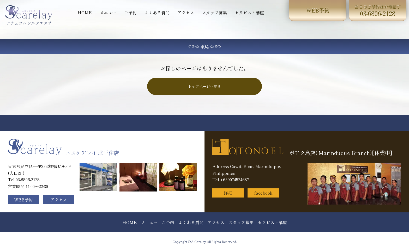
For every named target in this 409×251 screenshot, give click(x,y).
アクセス (185, 12)
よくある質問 (157, 12)
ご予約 (130, 12)
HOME (84, 12)
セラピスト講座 (249, 12)
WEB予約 (317, 10)
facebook (263, 193)
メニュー (108, 12)
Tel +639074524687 (230, 179)
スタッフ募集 (214, 12)
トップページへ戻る (204, 86)
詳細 (228, 193)
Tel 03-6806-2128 (24, 179)
